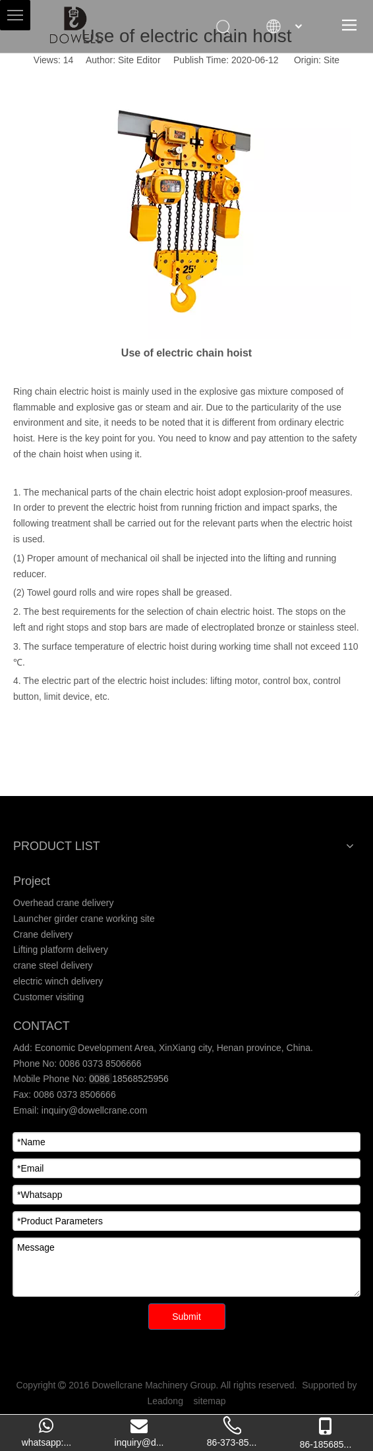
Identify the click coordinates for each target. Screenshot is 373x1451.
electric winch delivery (58, 981)
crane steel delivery (53, 965)
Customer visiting (48, 997)
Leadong (165, 1401)
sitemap (210, 1401)
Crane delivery (42, 934)
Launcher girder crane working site (84, 918)
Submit (186, 1316)
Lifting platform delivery (60, 949)
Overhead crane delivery (63, 902)
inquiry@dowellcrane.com (93, 1110)
